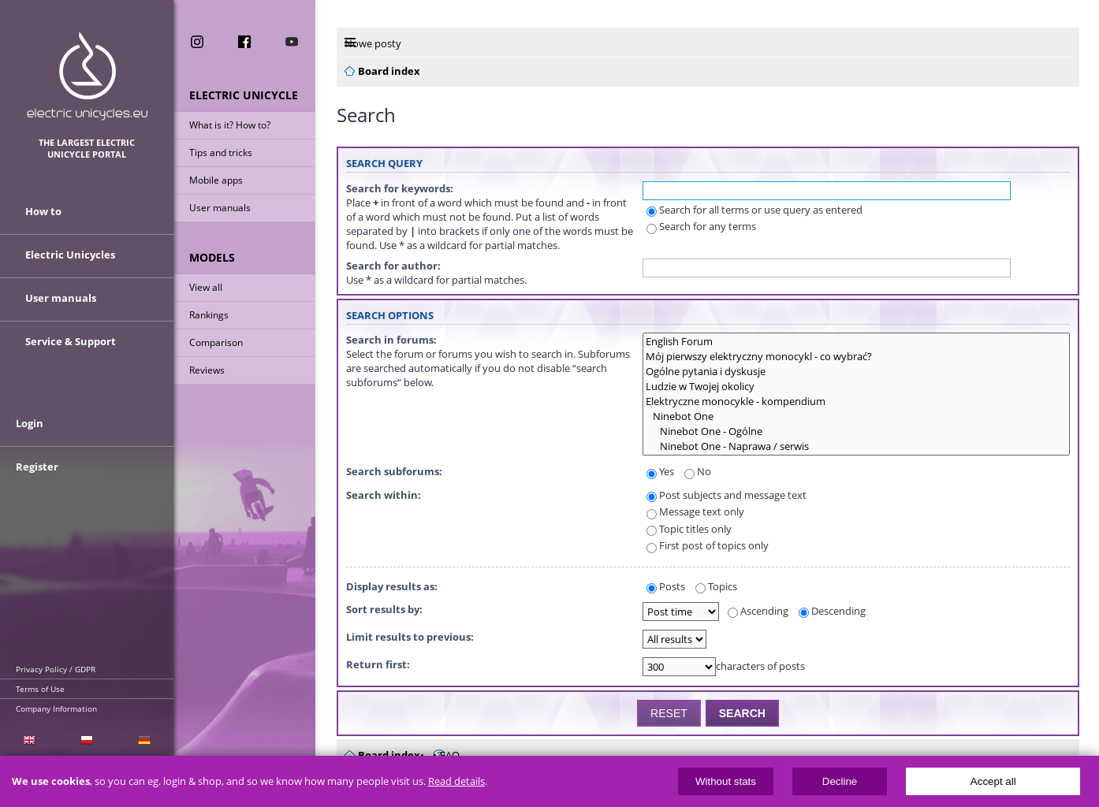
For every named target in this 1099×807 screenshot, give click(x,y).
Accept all (993, 781)
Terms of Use (40, 688)
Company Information (56, 708)
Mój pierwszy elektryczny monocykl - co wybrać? (856, 356)
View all (205, 287)
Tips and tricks (220, 152)
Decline (839, 781)
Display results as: (392, 586)
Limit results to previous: (410, 637)
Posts (665, 586)
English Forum (856, 341)
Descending (832, 611)
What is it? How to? (229, 125)
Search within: (383, 495)
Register (37, 466)
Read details (456, 781)
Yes (660, 471)
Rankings (209, 315)
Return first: (378, 664)
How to (43, 211)
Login (29, 423)
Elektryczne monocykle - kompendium (856, 401)
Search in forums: (391, 340)
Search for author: (393, 265)
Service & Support (70, 341)
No (697, 471)
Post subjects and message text (726, 495)
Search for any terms (701, 226)
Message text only (695, 511)
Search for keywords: (399, 188)
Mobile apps (216, 180)
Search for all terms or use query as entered (754, 210)
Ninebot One (856, 416)
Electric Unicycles (70, 254)
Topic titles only (689, 529)
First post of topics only (707, 545)
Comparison (216, 342)
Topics (716, 586)
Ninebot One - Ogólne (856, 431)
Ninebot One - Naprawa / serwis (856, 446)
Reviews (207, 370)
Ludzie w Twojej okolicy (856, 386)
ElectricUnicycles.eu (87, 76)
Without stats (725, 781)
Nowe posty (373, 43)
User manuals (220, 207)
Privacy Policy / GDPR (55, 669)
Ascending (758, 611)
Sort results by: (384, 609)
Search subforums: (394, 471)
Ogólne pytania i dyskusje (856, 371)
